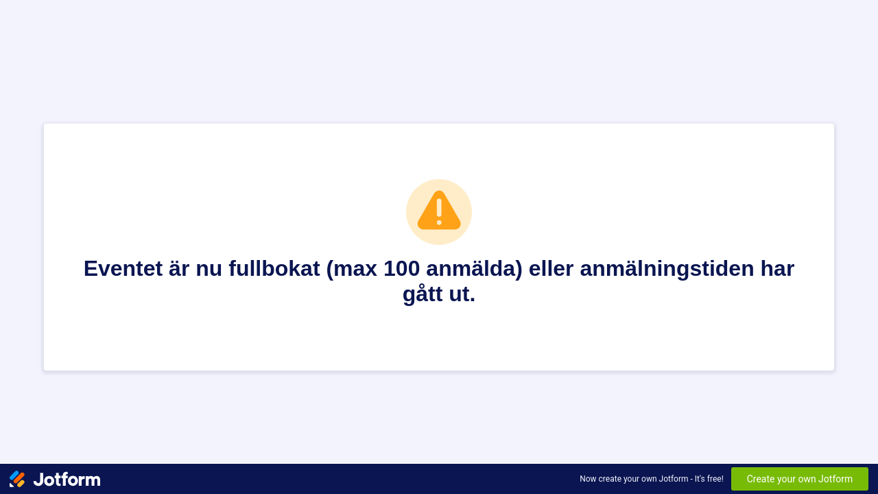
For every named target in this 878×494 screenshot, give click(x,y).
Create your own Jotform (800, 478)
